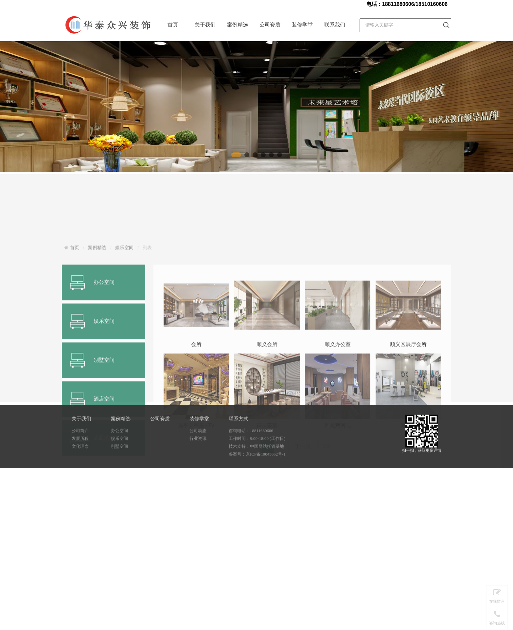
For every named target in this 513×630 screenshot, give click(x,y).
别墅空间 (119, 461)
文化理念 (80, 461)
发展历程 (80, 453)
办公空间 (104, 376)
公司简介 (80, 445)
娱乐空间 (124, 335)
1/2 (326, 540)
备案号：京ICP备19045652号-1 (257, 469)
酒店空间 (104, 492)
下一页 (303, 540)
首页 (173, 24)
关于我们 (205, 24)
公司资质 (269, 24)
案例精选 (237, 24)
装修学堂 (302, 24)
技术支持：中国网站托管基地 (256, 461)
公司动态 (197, 445)
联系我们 (334, 24)
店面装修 (104, 531)
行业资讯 (197, 453)
